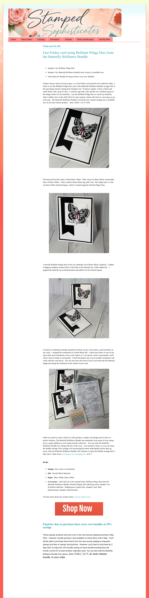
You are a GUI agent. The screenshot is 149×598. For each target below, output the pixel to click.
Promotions (54, 39)
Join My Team (104, 39)
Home (13, 39)
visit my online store (82, 497)
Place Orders (26, 39)
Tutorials (68, 39)
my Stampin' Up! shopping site (73, 454)
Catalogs (41, 39)
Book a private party (85, 39)
